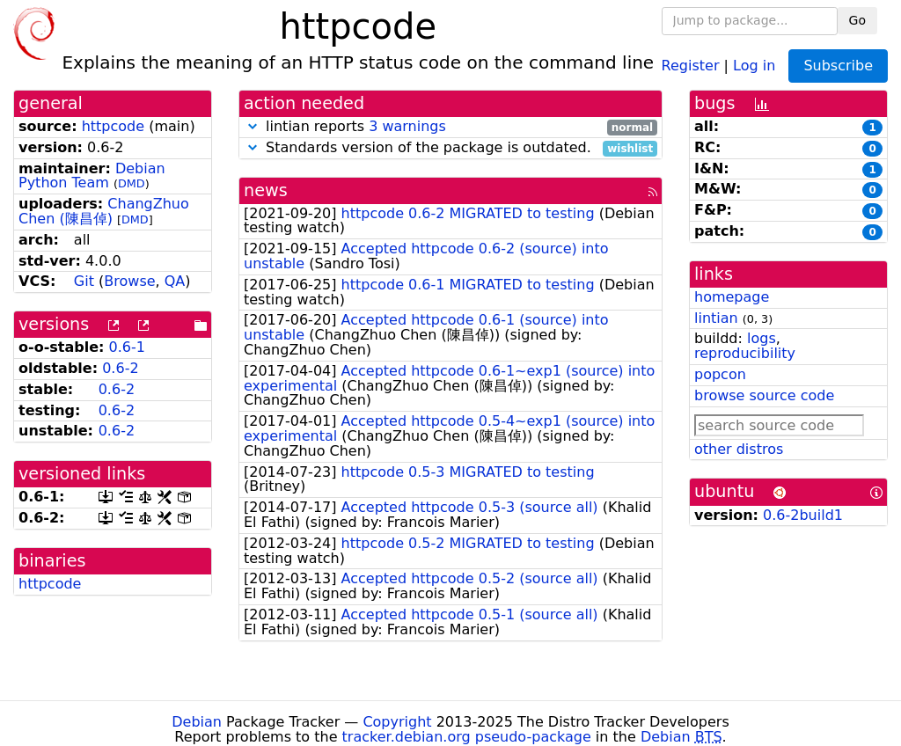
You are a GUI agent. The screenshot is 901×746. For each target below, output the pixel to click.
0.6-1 (127, 347)
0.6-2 (120, 368)
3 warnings (407, 126)
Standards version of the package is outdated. (450, 148)
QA (175, 281)
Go (857, 20)
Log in (754, 64)
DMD (131, 183)
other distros (738, 449)
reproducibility (744, 353)
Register (691, 64)
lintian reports (450, 127)
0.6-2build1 (803, 515)
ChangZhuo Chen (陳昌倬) (103, 211)
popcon (720, 374)
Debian (197, 721)
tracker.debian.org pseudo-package (466, 736)
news (266, 190)
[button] (252, 126)
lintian (716, 318)
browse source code (764, 395)
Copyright (397, 721)
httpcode (113, 126)
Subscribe (838, 65)
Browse (129, 281)
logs (761, 338)
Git (84, 281)
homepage (731, 297)
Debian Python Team (91, 176)
